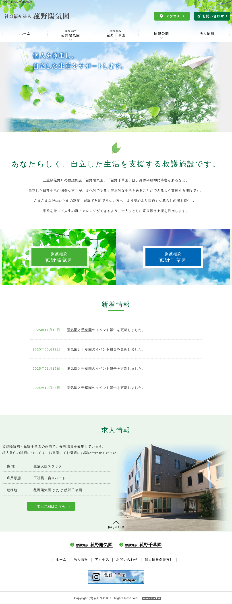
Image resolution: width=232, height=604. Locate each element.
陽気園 (72, 330)
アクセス (102, 559)
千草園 (86, 330)
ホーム (25, 33)
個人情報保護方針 (159, 559)
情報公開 (161, 33)
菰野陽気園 (70, 33)
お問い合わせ (127, 559)
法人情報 (207, 33)
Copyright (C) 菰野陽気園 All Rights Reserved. (116, 598)
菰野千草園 (116, 33)
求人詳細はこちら (51, 506)
